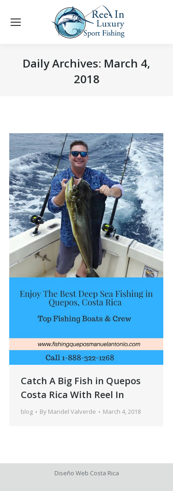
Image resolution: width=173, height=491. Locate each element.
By (68, 411)
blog (27, 411)
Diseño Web (71, 473)
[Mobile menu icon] (15, 22)
